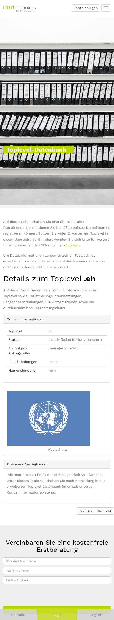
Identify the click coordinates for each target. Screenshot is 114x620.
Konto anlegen (85, 8)
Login (57, 615)
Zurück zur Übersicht (95, 511)
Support (72, 245)
